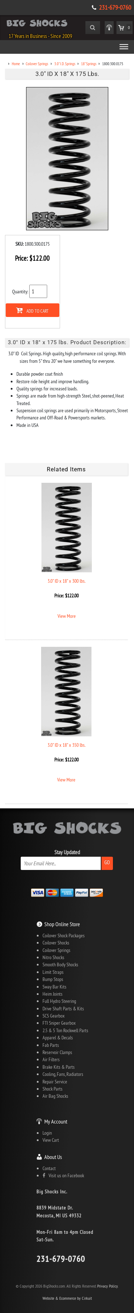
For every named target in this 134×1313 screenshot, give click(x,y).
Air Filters (51, 1059)
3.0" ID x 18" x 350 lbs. (66, 745)
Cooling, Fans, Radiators (63, 1074)
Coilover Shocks (56, 942)
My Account (55, 1121)
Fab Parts (51, 1045)
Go (107, 862)
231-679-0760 (115, 7)
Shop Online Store (62, 924)
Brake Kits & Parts (59, 1067)
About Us (53, 1156)
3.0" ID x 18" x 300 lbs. (66, 581)
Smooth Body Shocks (60, 964)
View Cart (51, 1140)
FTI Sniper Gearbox (59, 1023)
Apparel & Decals (58, 1037)
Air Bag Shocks (55, 1096)
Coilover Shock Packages (64, 935)
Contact (49, 1168)
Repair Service (55, 1081)
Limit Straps (53, 972)
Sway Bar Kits (54, 986)
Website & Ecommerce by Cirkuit (67, 1298)
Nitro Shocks (53, 957)
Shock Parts (53, 1089)
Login (47, 1133)
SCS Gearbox (54, 1016)
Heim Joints (53, 994)
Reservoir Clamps (57, 1052)
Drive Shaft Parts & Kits (63, 1008)
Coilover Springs (56, 950)
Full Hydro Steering (59, 1001)
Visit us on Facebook (63, 1175)
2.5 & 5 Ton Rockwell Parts (65, 1030)
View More (67, 616)
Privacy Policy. (107, 1286)
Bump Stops (53, 979)
